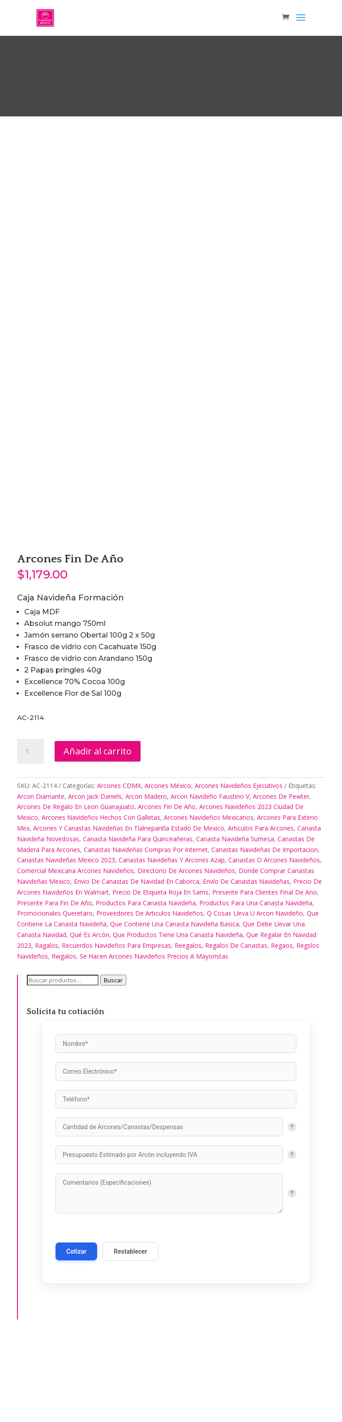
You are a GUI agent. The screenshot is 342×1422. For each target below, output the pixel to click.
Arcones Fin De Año (167, 886)
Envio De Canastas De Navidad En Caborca (136, 961)
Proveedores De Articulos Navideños (149, 993)
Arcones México (168, 865)
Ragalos (46, 1025)
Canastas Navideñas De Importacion (264, 929)
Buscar (113, 1060)
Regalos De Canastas (236, 1025)
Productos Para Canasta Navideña (146, 982)
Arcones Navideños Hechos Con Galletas (101, 897)
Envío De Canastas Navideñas (246, 961)
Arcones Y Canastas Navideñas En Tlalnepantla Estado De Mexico (128, 908)
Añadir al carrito (98, 831)
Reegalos (188, 1025)
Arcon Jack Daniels (95, 876)
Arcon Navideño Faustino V (210, 876)
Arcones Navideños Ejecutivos (238, 865)
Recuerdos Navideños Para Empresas (116, 1025)
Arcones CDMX (119, 865)
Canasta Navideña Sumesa (235, 918)
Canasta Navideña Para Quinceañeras (137, 918)
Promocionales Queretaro (55, 993)
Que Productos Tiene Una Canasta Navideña (178, 1014)
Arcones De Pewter (281, 876)
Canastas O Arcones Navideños (274, 940)
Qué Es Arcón (89, 1014)
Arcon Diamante (40, 876)
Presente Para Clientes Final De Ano (264, 972)
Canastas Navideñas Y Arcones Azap (172, 940)
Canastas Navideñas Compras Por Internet (146, 929)
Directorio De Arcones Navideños (186, 951)
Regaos (282, 1025)
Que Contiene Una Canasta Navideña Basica (174, 1004)
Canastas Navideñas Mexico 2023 (66, 940)
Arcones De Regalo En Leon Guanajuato (75, 886)
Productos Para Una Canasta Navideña (255, 982)
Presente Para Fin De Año (54, 982)
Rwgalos (63, 1036)
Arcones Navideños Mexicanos (208, 897)
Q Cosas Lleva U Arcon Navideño (255, 993)
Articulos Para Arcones (261, 908)
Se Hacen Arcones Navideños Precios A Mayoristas (154, 1036)
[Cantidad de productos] (30, 831)
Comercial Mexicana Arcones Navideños (75, 951)
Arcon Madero (146, 876)
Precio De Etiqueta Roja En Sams (160, 972)
